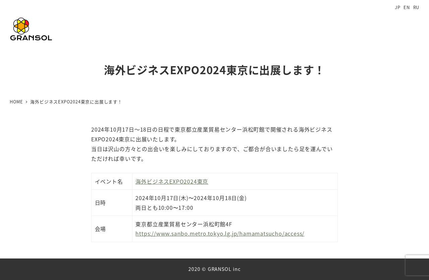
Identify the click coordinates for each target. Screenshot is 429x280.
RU (416, 7)
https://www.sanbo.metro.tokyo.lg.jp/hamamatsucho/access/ (219, 233)
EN (407, 7)
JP (398, 7)
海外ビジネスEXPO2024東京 (171, 181)
